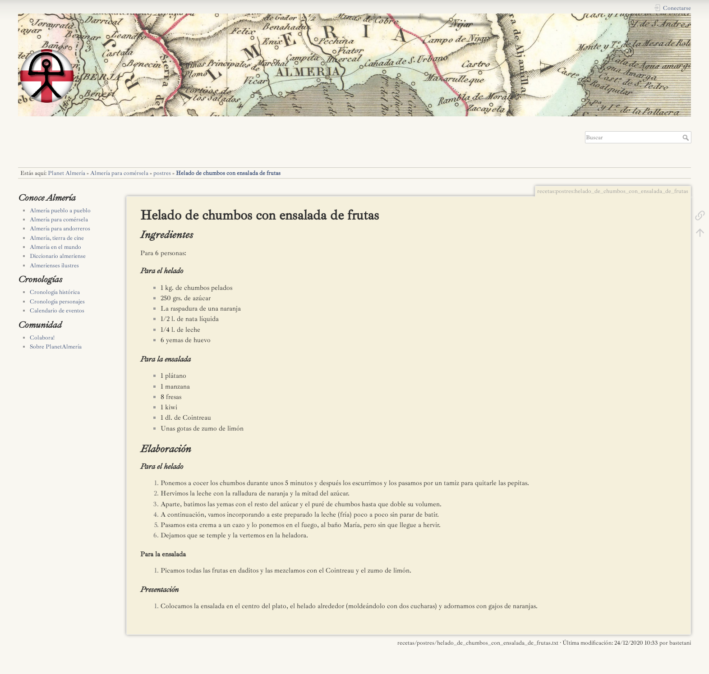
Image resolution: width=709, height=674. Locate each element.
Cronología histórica (55, 292)
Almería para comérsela (119, 173)
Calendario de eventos (57, 310)
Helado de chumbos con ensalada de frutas (228, 173)
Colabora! (42, 337)
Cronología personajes (57, 301)
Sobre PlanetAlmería (56, 346)
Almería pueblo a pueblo (60, 210)
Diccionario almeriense (58, 256)
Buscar (686, 137)
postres (162, 173)
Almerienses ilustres (54, 265)
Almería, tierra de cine (57, 238)
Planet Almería (66, 173)
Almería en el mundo (55, 247)
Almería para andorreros (60, 228)
